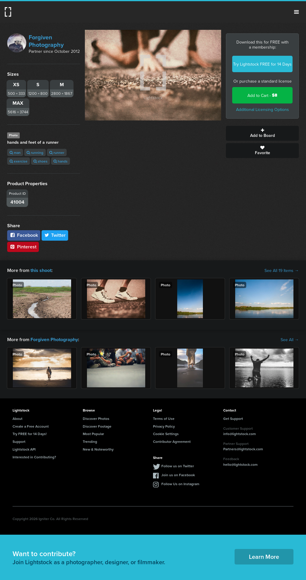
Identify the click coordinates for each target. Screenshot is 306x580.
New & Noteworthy (98, 449)
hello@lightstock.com (240, 464)
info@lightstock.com (239, 433)
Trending (90, 441)
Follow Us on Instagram (180, 483)
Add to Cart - (262, 95)
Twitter (55, 235)
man (15, 152)
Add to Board (262, 133)
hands (60, 161)
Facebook (24, 235)
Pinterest (23, 246)
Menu (296, 12)
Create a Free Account (31, 426)
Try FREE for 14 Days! (30, 433)
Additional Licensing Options (262, 109)
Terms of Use (164, 418)
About (17, 418)
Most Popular (93, 433)
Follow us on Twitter (177, 465)
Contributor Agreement (172, 441)
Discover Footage (97, 426)
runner (56, 152)
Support (19, 441)
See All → (290, 340)
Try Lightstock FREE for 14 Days (262, 64)
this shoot (40, 270)
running (35, 152)
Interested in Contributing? (34, 457)
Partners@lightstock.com (243, 448)
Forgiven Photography (46, 41)
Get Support (233, 418)
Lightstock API (24, 449)
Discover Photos (96, 418)
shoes (40, 161)
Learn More (264, 556)
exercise (18, 161)
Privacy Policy (164, 426)
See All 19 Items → (281, 270)
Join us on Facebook (178, 474)
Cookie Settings (166, 433)
